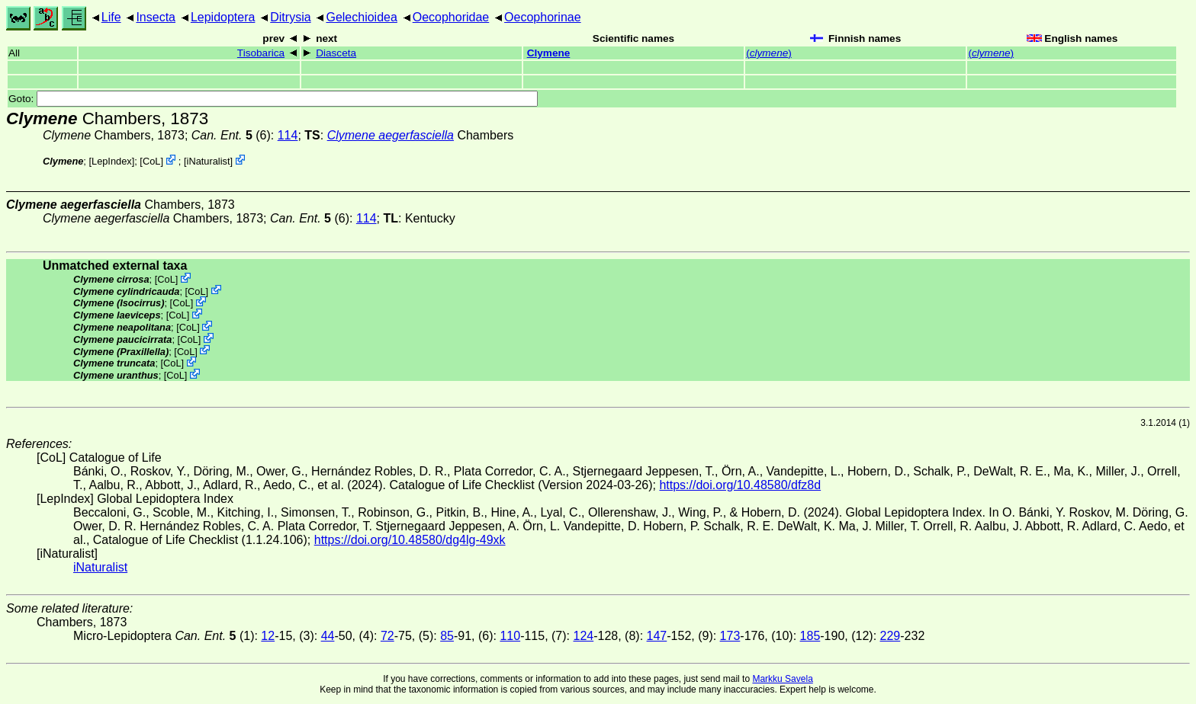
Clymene (549, 53)
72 (387, 635)
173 (730, 635)
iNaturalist (208, 161)
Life (111, 17)
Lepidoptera (223, 17)
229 (890, 635)
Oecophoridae (451, 17)
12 (268, 635)
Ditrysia (290, 17)
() (769, 53)
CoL (151, 161)
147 (657, 635)
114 (288, 135)
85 (447, 635)
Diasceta (336, 53)
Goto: (273, 98)
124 (583, 635)
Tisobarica (261, 53)
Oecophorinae (542, 17)
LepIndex (112, 161)
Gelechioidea (361, 17)
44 (328, 635)
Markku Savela (782, 679)
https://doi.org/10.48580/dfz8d (740, 484)
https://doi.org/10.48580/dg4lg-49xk (410, 539)
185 (810, 635)
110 (510, 635)
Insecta (155, 17)
